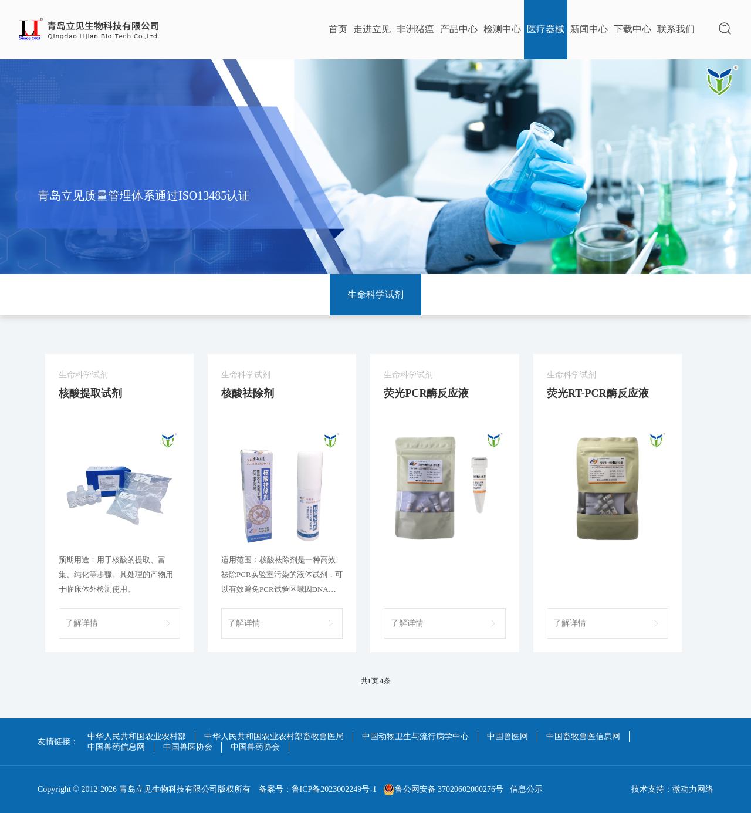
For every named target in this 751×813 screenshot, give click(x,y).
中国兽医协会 (187, 747)
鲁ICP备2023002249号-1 (334, 789)
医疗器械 (545, 29)
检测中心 (502, 29)
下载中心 (632, 29)
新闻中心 (589, 29)
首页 (338, 29)
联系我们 (676, 29)
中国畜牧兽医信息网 (583, 736)
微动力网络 (692, 789)
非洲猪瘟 (415, 29)
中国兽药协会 (255, 747)
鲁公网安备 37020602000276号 (443, 789)
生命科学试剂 (375, 294)
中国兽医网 (507, 736)
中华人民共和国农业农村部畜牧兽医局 (274, 736)
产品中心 (459, 29)
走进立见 (372, 29)
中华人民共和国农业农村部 (136, 736)
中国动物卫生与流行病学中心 (415, 736)
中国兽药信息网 (116, 747)
